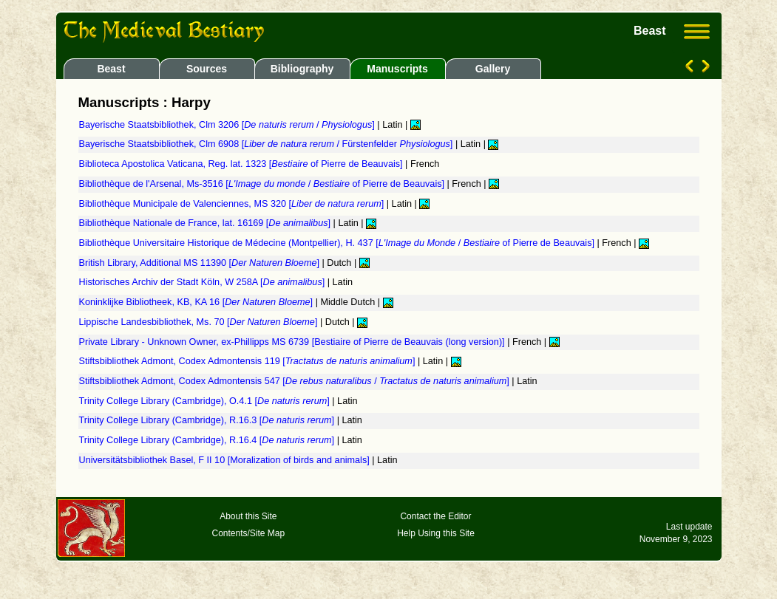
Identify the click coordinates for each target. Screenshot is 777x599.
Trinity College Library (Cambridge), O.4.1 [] (206, 401)
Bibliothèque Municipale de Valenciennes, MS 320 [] (233, 204)
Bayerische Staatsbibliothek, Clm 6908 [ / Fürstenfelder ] (267, 144)
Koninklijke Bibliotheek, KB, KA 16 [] (197, 302)
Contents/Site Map (248, 533)
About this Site (248, 516)
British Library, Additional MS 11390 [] (200, 263)
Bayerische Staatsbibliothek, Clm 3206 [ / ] (228, 125)
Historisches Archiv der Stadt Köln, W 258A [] (203, 282)
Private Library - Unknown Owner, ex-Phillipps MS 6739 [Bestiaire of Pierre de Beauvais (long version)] (293, 342)
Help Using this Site (436, 533)
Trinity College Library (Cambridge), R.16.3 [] (208, 420)
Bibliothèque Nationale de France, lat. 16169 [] (206, 223)
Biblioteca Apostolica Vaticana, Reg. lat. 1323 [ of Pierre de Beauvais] (242, 164)
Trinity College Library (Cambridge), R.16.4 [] (208, 440)
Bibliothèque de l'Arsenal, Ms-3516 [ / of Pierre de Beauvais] (263, 184)
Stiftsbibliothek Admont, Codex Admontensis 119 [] (248, 361)
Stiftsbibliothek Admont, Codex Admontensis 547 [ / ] (295, 381)
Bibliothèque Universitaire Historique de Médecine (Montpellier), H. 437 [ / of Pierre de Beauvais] (338, 243)
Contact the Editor (435, 516)
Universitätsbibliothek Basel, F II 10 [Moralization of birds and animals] (226, 460)
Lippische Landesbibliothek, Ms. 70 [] (199, 322)
